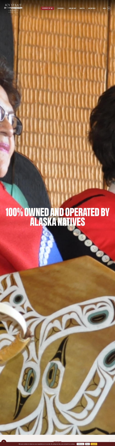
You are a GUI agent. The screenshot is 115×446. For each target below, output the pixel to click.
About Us (82, 8)
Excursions (61, 8)
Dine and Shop (72, 8)
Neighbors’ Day (46, 8)
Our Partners (91, 8)
